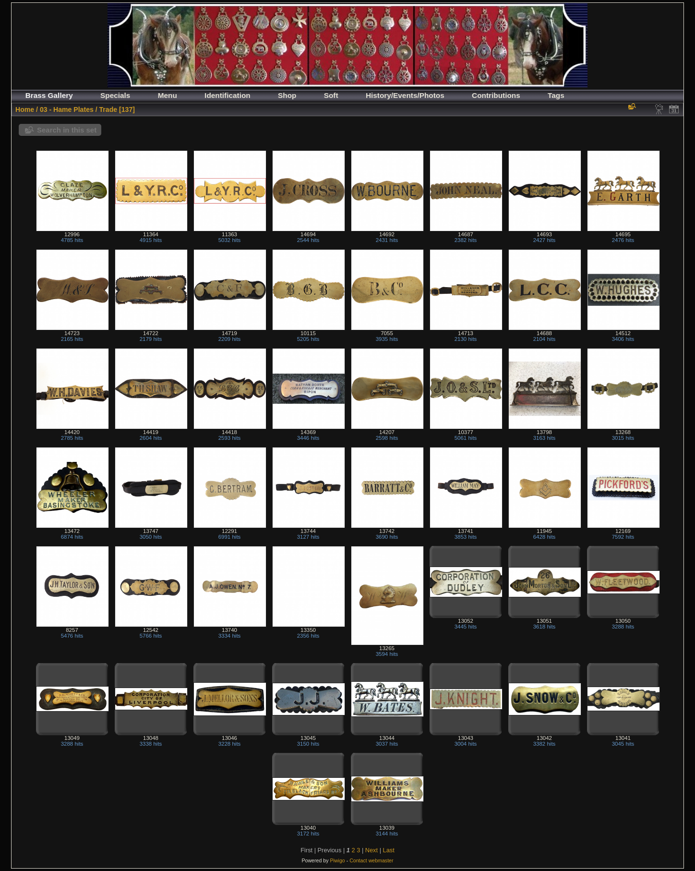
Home (24, 109)
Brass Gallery (49, 95)
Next (371, 850)
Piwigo (337, 860)
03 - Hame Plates (67, 109)
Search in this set (66, 130)
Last (389, 850)
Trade (108, 109)
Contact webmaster (371, 860)
